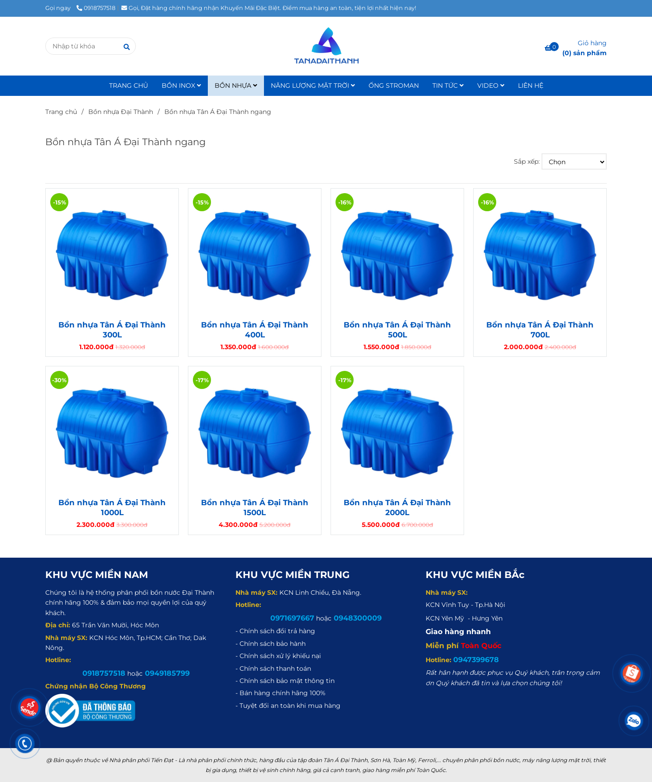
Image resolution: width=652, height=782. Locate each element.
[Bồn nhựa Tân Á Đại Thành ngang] (326, 46)
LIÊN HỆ (530, 85)
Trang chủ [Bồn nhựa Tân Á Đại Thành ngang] (61, 112)
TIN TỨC (448, 85)
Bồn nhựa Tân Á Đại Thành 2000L (397, 507)
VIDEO (490, 85)
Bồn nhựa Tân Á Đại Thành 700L (540, 329)
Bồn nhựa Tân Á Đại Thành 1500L (254, 507)
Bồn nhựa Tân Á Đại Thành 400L (254, 329)
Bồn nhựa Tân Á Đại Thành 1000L (112, 507)
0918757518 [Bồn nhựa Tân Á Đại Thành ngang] (96, 8)
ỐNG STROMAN (394, 85)
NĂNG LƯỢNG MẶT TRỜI (313, 85)
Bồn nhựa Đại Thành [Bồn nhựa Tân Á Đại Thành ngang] (120, 112)
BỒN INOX (181, 85)
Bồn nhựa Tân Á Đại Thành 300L (112, 329)
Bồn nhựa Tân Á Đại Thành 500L (397, 329)
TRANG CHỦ (128, 85)
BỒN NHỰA (236, 85)
